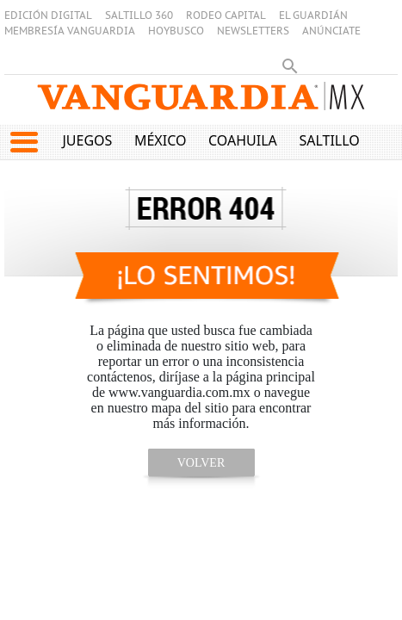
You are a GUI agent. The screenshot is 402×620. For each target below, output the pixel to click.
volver (201, 462)
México (160, 140)
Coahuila (242, 140)
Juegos (87, 140)
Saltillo (329, 140)
